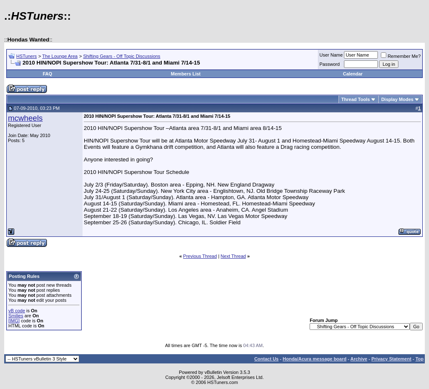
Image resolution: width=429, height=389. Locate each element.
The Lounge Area (60, 56)
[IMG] (14, 320)
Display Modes (397, 99)
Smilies (15, 315)
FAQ (47, 73)
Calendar (353, 73)
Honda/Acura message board (314, 358)
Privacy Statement (391, 358)
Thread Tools (355, 99)
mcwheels (25, 118)
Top (420, 358)
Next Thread (233, 256)
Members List (186, 73)
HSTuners (26, 56)
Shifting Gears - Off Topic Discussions (121, 56)
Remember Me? (401, 56)
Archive (358, 358)
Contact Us (266, 358)
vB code (16, 310)
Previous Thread (200, 256)
